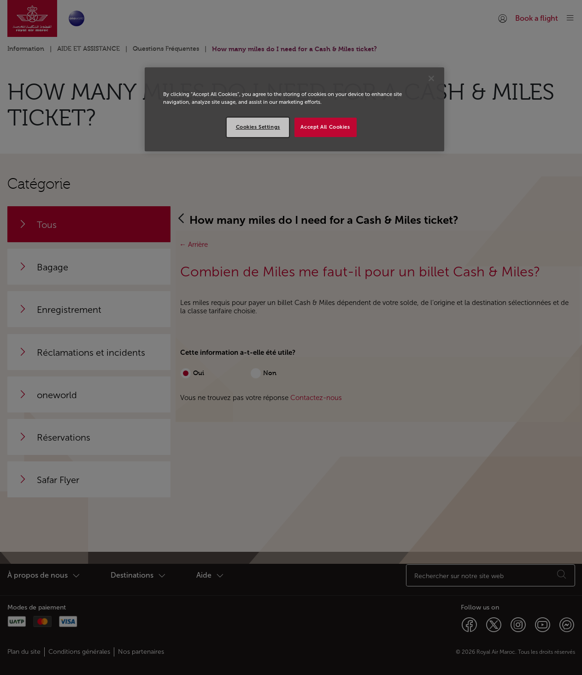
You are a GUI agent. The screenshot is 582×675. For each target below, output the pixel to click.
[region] (294, 109)
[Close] (431, 78)
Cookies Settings (258, 127)
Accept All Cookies (325, 127)
